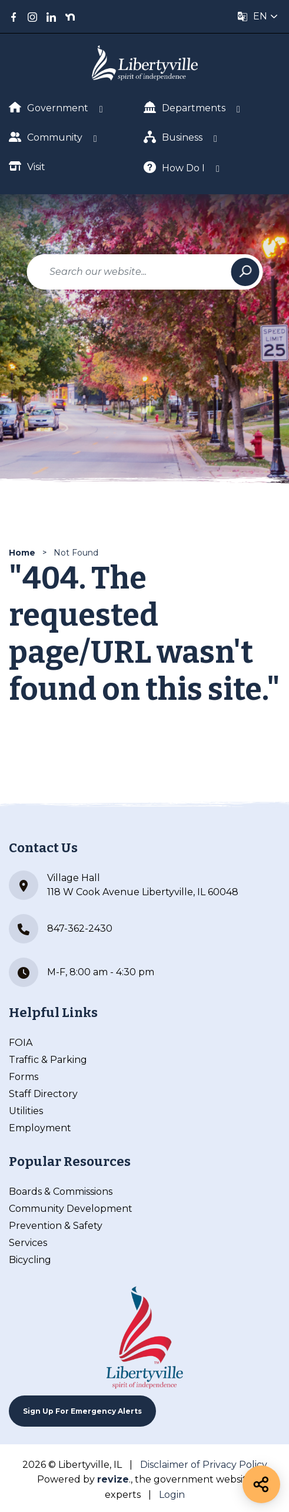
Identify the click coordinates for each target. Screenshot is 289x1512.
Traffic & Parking (48, 1059)
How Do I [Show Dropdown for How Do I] (174, 167)
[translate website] (257, 16)
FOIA (20, 1042)
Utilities (26, 1110)
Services (28, 1242)
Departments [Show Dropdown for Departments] (184, 107)
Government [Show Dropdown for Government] (48, 108)
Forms (23, 1076)
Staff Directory (43, 1093)
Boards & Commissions (60, 1191)
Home (22, 552)
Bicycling (30, 1259)
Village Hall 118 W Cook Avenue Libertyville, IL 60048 (123, 885)
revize (113, 1479)
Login (172, 1494)
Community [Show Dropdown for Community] (45, 137)
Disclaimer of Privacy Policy (203, 1464)
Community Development (70, 1208)
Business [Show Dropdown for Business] (173, 137)
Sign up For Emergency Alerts (82, 1411)
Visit (27, 166)
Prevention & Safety (55, 1225)
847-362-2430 (60, 928)
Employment (40, 1128)
